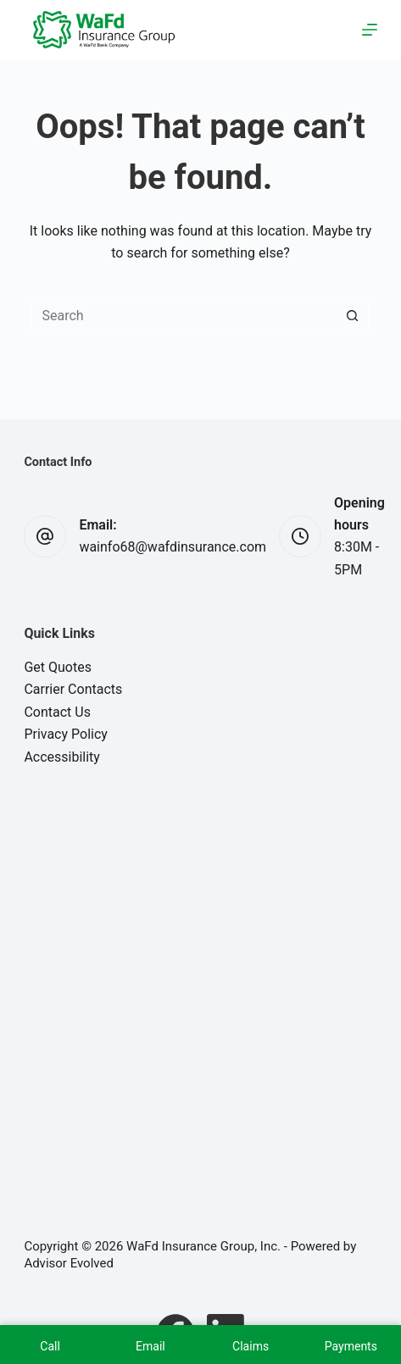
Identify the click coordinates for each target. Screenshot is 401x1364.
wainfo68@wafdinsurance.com (172, 547)
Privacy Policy (66, 734)
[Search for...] (183, 316)
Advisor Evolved (69, 1263)
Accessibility (62, 757)
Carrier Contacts (73, 689)
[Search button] (353, 316)
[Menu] (369, 29)
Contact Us (57, 712)
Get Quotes (58, 667)
